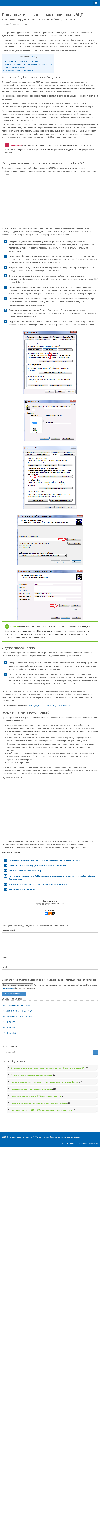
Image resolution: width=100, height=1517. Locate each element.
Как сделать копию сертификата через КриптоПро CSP (28, 64)
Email (5, 967)
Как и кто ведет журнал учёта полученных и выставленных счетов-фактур (44, 1082)
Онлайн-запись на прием (16, 1005)
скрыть (33, 57)
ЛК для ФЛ (9, 1022)
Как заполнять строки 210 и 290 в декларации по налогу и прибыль (41, 1110)
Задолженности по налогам (18, 1016)
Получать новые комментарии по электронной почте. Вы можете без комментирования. (49, 986)
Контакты (93, 1143)
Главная (5, 24)
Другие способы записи (14, 67)
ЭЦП (24, 24)
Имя (4, 958)
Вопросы (83, 1143)
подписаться (8, 988)
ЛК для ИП (9, 1027)
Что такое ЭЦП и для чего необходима (20, 61)
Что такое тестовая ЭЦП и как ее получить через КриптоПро (38, 884)
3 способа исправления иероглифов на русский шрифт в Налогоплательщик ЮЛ (47, 1068)
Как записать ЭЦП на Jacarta (23, 889)
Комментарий (8, 930)
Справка (15, 24)
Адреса (73, 1143)
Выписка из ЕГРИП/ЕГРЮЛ (17, 1011)
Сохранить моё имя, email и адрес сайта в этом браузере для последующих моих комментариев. (49, 980)
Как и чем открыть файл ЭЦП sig (25, 871)
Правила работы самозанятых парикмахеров (31, 1075)
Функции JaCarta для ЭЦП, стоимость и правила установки (38, 865)
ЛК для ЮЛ (9, 1033)
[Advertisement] (24, 201)
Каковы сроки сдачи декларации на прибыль (31, 1089)
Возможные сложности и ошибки (18, 70)
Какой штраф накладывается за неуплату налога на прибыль (39, 1103)
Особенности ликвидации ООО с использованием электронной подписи (44, 860)
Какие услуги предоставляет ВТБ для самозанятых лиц (36, 1096)
